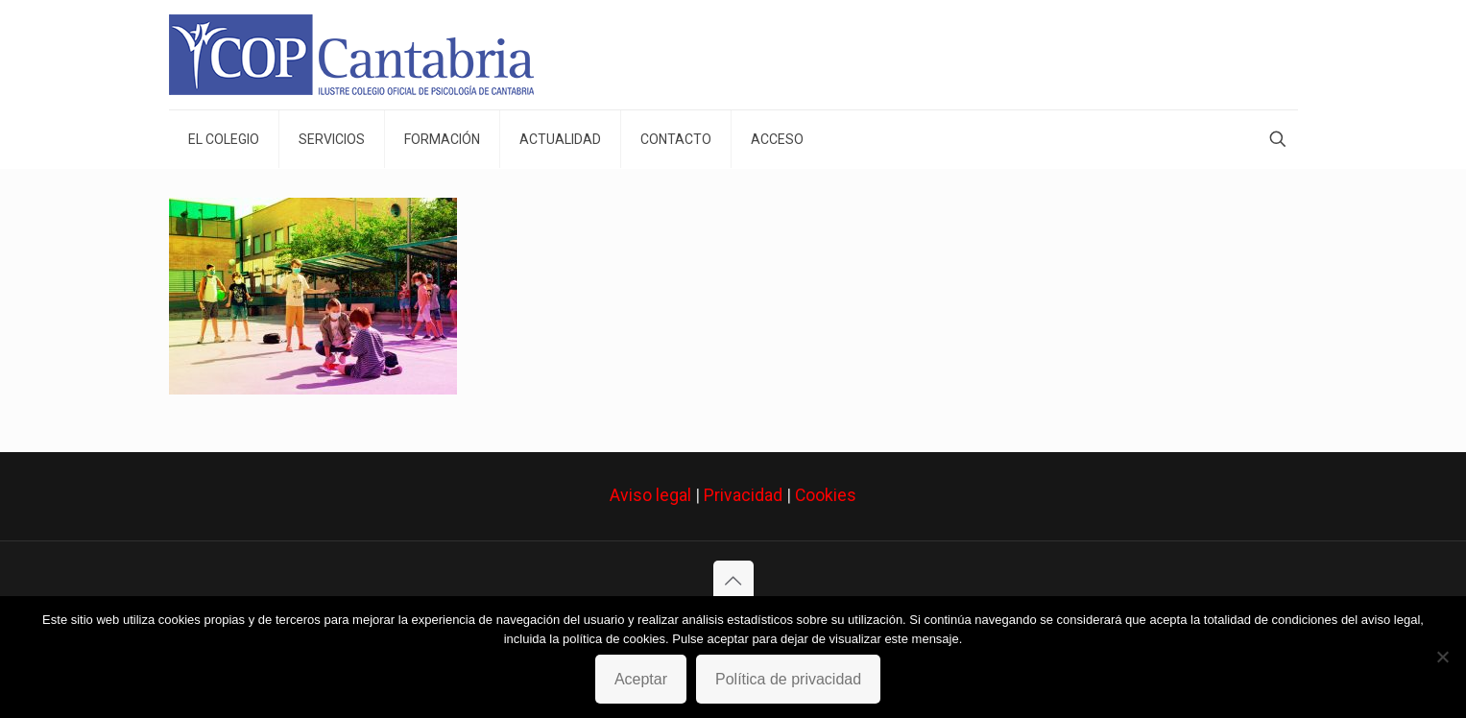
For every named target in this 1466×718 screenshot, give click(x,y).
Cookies (825, 495)
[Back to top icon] (733, 581)
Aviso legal (650, 495)
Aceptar (640, 679)
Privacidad (743, 495)
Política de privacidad (788, 679)
